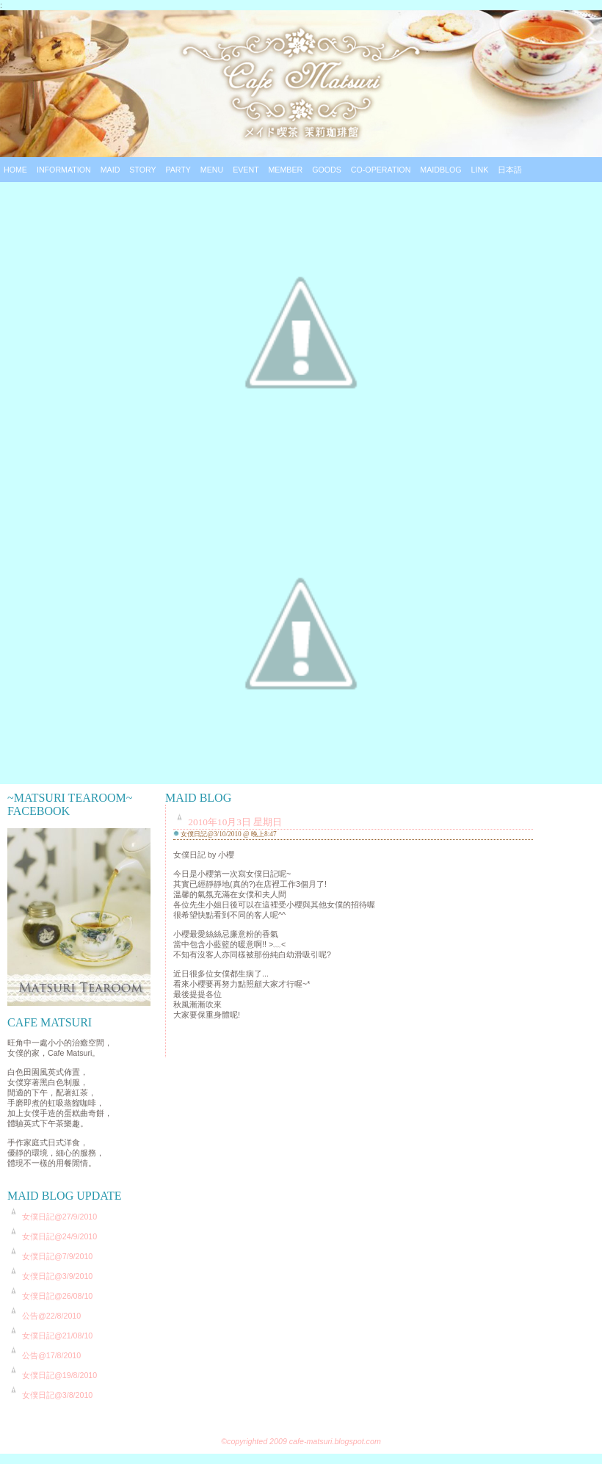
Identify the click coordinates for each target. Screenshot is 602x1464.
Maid (110, 169)
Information (64, 169)
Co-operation (381, 169)
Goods (326, 169)
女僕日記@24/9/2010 (59, 1236)
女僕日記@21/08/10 (57, 1335)
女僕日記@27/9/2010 (59, 1216)
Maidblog (440, 169)
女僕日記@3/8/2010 (57, 1395)
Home (15, 169)
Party (177, 169)
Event (245, 169)
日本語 (510, 169)
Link (480, 169)
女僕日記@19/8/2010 (59, 1375)
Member (285, 169)
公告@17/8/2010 (51, 1355)
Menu (211, 169)
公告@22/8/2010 (51, 1315)
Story (142, 169)
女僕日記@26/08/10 (57, 1295)
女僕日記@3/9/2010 (57, 1276)
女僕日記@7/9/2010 (57, 1256)
